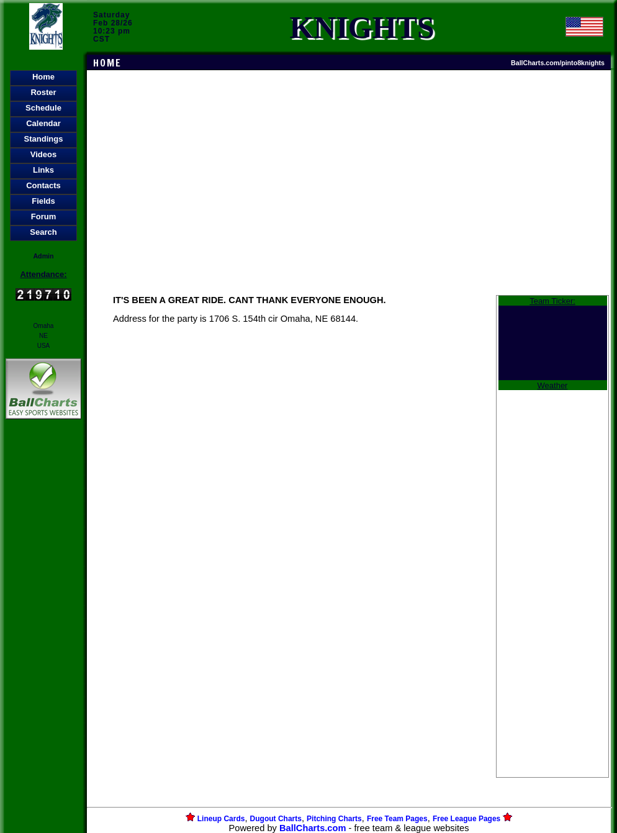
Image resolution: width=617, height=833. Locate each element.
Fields (43, 201)
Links (43, 170)
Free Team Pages (397, 818)
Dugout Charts (276, 818)
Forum (43, 216)
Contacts (43, 185)
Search (43, 232)
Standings (43, 138)
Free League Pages (466, 818)
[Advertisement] (43, 636)
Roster (43, 92)
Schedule (43, 107)
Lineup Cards (221, 818)
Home (43, 76)
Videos (43, 154)
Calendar (43, 123)
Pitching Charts (334, 818)
